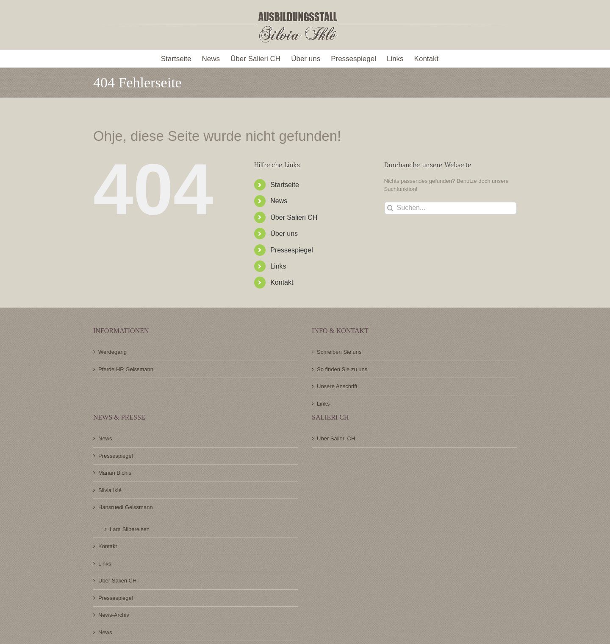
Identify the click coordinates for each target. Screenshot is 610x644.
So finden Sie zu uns (342, 369)
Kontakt (281, 282)
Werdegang (112, 352)
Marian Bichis (114, 473)
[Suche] (390, 208)
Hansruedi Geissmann (125, 507)
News (278, 200)
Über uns (284, 233)
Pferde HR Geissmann (125, 369)
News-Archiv (113, 615)
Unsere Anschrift (337, 386)
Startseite (284, 184)
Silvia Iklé (110, 490)
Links (278, 266)
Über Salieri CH (293, 217)
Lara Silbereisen (130, 529)
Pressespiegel (291, 250)
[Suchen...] (450, 208)
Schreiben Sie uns (339, 352)
